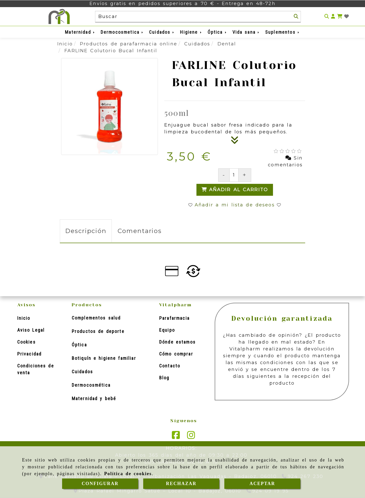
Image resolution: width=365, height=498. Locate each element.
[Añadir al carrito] (234, 190)
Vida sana (246, 32)
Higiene (191, 32)
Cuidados (162, 32)
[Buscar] (296, 16)
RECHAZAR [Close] (181, 483)
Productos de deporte (98, 331)
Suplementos (282, 32)
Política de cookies (128, 473)
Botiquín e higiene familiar (104, 358)
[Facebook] (175, 436)
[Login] (346, 16)
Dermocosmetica (122, 32)
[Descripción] (235, 142)
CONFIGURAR (100, 483)
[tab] (86, 231)
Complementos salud (96, 318)
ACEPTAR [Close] (262, 483)
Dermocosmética (91, 385)
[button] (333, 16)
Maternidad (80, 32)
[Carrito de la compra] (339, 16)
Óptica (217, 32)
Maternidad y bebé (94, 398)
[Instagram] (191, 436)
